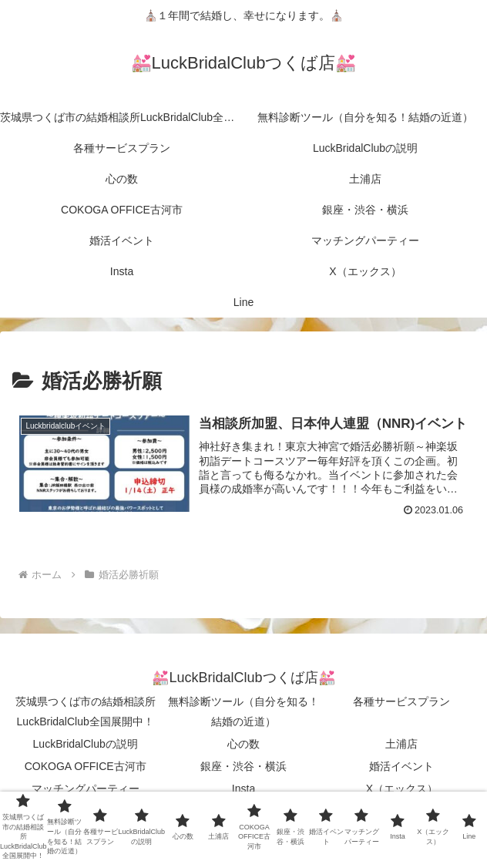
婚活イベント (401, 766)
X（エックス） (402, 788)
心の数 (243, 744)
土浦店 (401, 744)
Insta (243, 788)
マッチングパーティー (85, 788)
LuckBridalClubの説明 (85, 744)
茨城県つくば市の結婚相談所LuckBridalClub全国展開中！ (85, 711)
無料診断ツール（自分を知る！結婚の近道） (243, 711)
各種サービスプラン (401, 701)
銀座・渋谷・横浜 (243, 766)
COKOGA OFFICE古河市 (85, 766)
